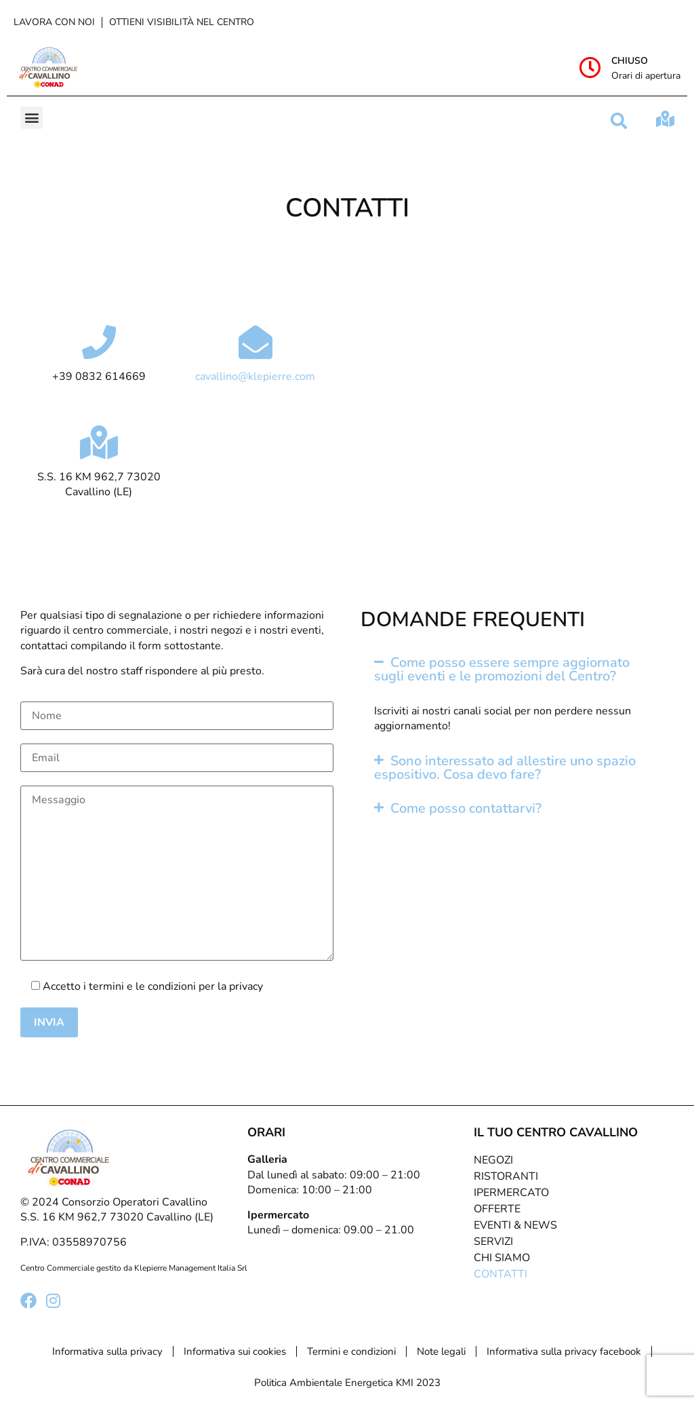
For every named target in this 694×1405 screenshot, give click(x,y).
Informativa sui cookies (235, 1351)
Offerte (497, 1208)
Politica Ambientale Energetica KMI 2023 (347, 1382)
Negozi (493, 1160)
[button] (31, 118)
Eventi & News (515, 1225)
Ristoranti (506, 1176)
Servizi (493, 1241)
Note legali (441, 1351)
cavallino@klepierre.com (255, 376)
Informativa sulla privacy (107, 1351)
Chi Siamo (502, 1257)
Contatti (500, 1274)
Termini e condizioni (351, 1351)
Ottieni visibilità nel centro (181, 22)
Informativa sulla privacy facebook (564, 1351)
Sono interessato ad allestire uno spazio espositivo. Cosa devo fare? (505, 768)
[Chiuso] (590, 67)
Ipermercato (511, 1192)
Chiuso (629, 60)
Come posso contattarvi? (466, 808)
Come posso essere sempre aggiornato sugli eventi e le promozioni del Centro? (502, 669)
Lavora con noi (54, 22)
